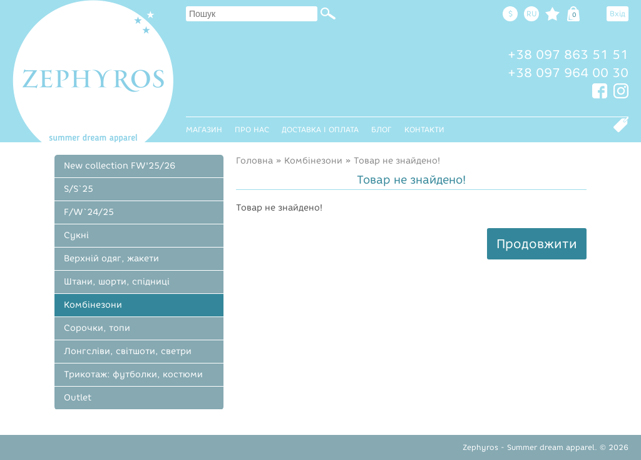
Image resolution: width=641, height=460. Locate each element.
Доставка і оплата (320, 129)
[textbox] (251, 13)
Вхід (617, 13)
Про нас (252, 129)
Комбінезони (313, 160)
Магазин (204, 129)
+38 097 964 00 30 (568, 72)
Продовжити (536, 243)
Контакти (424, 129)
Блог (381, 129)
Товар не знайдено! (397, 160)
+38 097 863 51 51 (568, 54)
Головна (254, 160)
